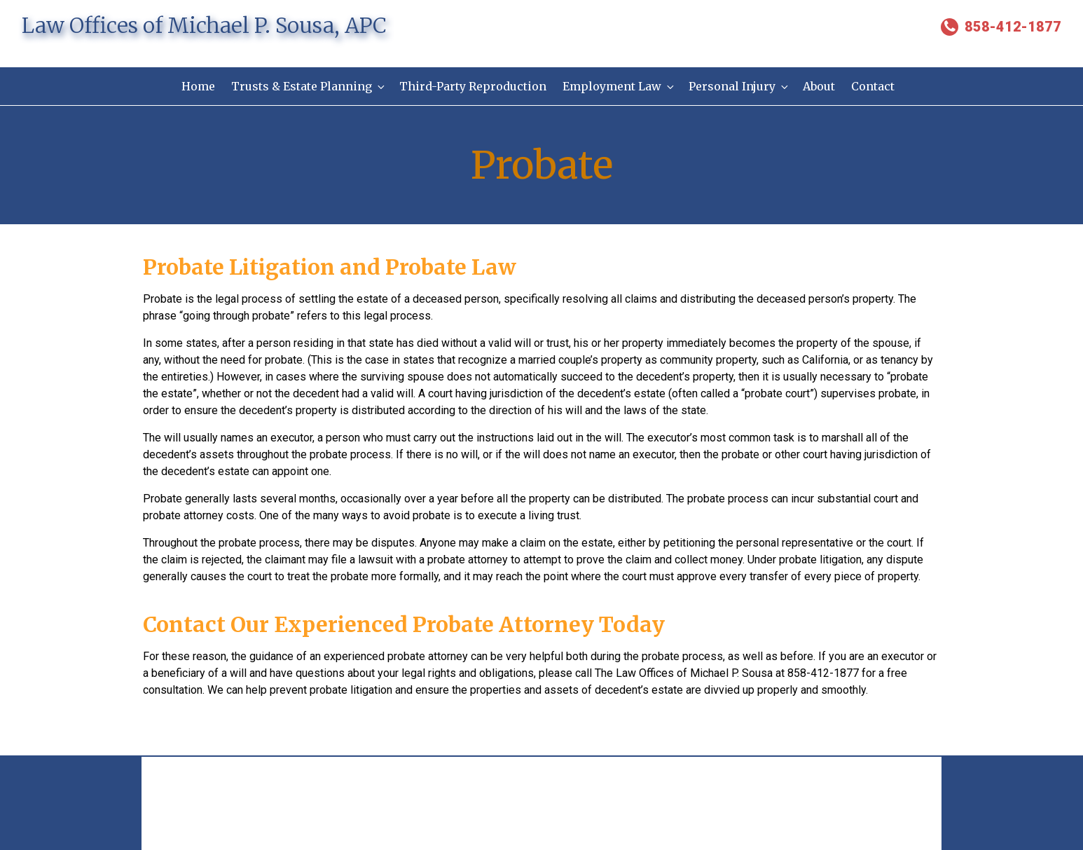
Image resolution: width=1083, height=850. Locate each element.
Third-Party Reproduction (472, 86)
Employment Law (619, 86)
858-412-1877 (1001, 26)
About (821, 86)
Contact (875, 86)
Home (195, 86)
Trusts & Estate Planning (307, 86)
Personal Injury (740, 86)
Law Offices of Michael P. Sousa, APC (204, 25)
